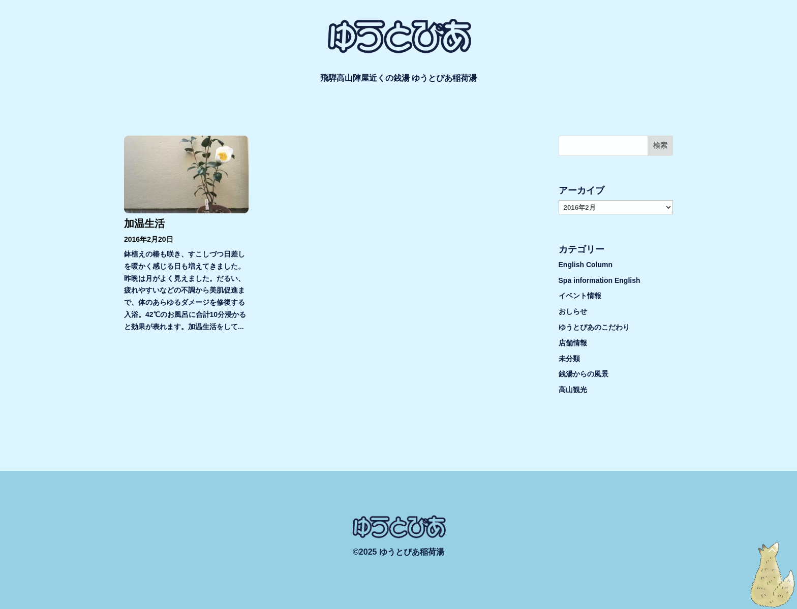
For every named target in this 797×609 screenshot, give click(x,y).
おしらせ (573, 311)
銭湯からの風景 (583, 374)
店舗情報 (573, 343)
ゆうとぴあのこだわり (594, 327)
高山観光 (573, 390)
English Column (586, 265)
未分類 (569, 359)
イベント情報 (580, 296)
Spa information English (599, 280)
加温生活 (144, 223)
